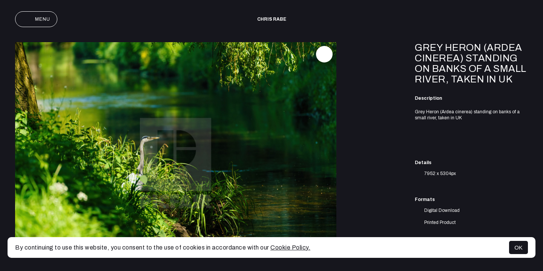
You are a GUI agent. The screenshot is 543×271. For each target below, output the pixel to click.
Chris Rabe (271, 19)
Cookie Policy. (290, 247)
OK (518, 247)
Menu (36, 19)
